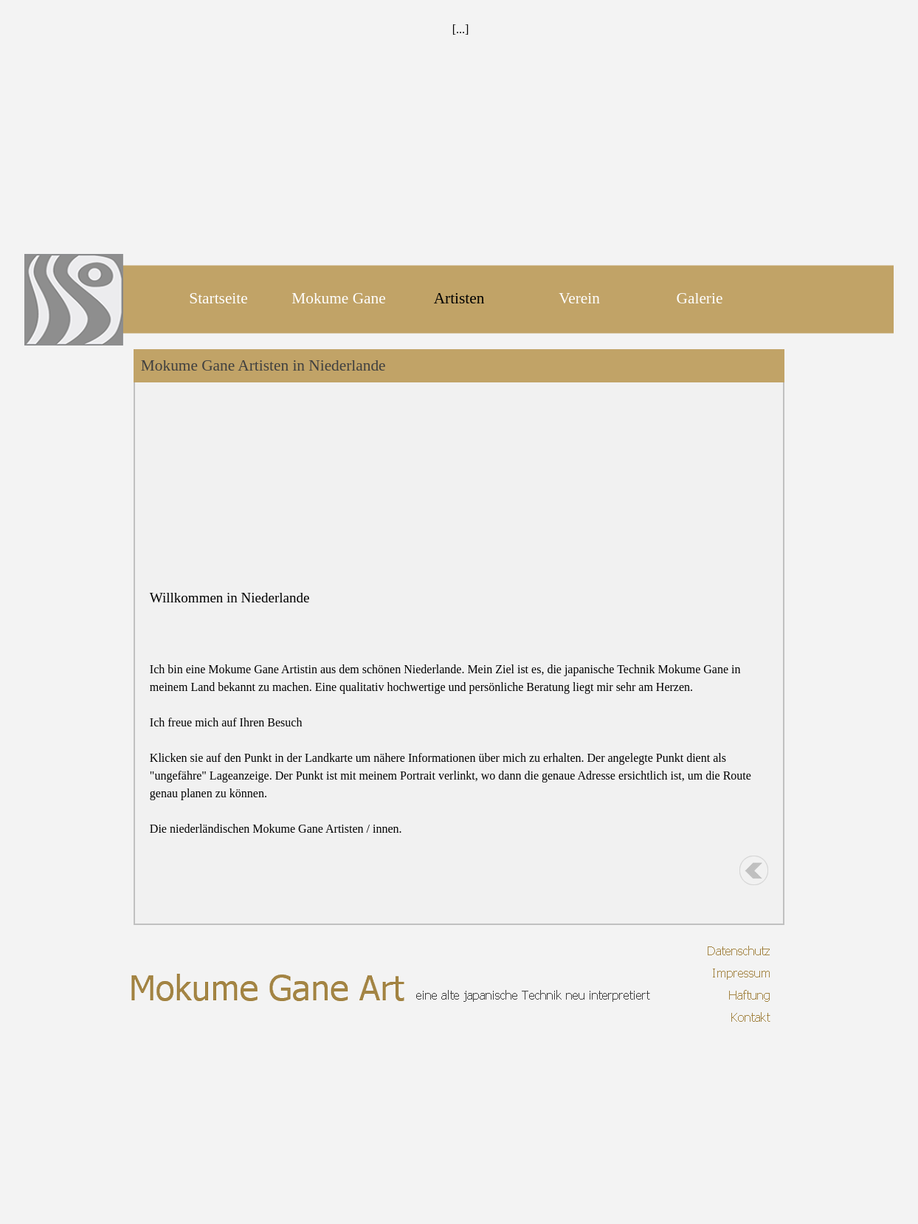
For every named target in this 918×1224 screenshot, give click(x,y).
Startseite (218, 298)
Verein (579, 298)
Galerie (700, 298)
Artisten (459, 298)
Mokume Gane (338, 298)
